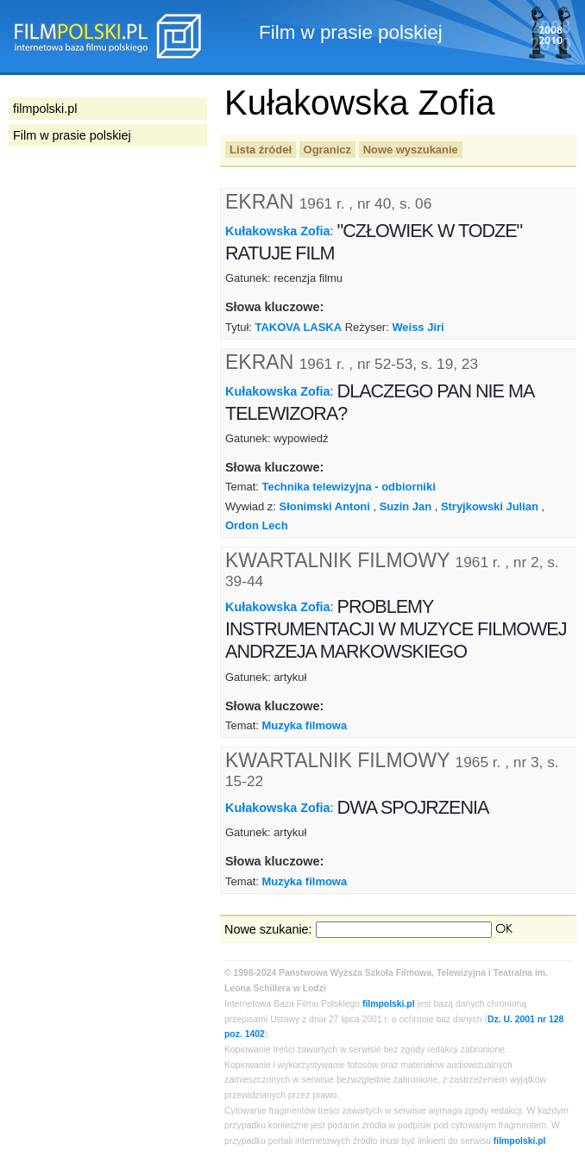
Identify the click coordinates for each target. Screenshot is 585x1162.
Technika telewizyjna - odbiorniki (348, 486)
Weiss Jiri (417, 327)
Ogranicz (327, 149)
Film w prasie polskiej (72, 135)
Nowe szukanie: (268, 929)
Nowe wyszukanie (410, 149)
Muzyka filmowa (304, 725)
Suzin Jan (405, 506)
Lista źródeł (261, 149)
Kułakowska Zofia (277, 231)
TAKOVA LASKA (299, 327)
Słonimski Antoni (325, 506)
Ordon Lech (256, 525)
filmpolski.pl (388, 1004)
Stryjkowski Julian (489, 506)
